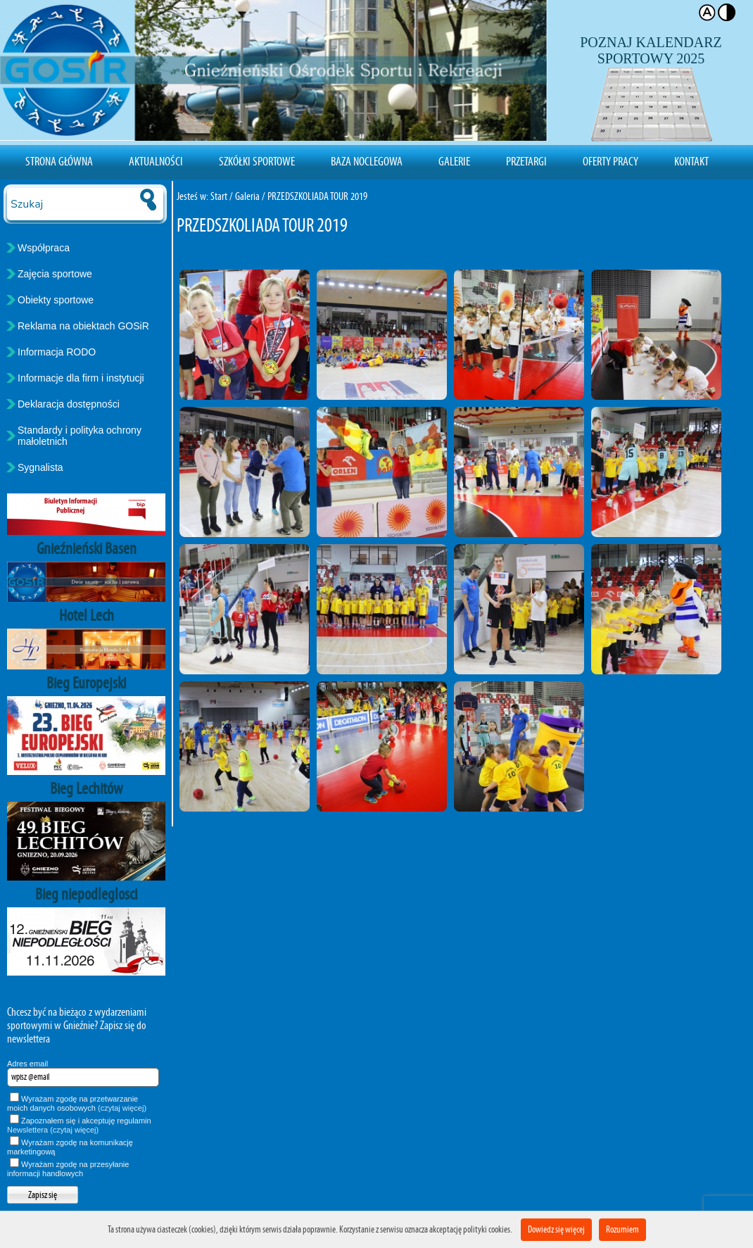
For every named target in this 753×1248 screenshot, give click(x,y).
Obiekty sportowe (56, 299)
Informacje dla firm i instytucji (81, 378)
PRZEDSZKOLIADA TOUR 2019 (317, 196)
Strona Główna (59, 161)
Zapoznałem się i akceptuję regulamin (79, 1125)
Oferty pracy (610, 161)
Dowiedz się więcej (556, 1229)
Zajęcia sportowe (55, 273)
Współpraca (44, 247)
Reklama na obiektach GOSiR (83, 326)
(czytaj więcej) (122, 1108)
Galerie (454, 161)
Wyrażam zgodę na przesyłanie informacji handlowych (68, 1169)
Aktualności (156, 161)
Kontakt (691, 161)
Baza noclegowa (367, 161)
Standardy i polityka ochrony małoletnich (79, 435)
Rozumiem (622, 1229)
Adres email (27, 1063)
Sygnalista (40, 467)
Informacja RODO (57, 352)
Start (218, 196)
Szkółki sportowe (257, 161)
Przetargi (526, 161)
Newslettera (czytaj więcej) (53, 1130)
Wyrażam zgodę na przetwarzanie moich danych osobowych (76, 1103)
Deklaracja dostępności (69, 404)
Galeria (247, 196)
